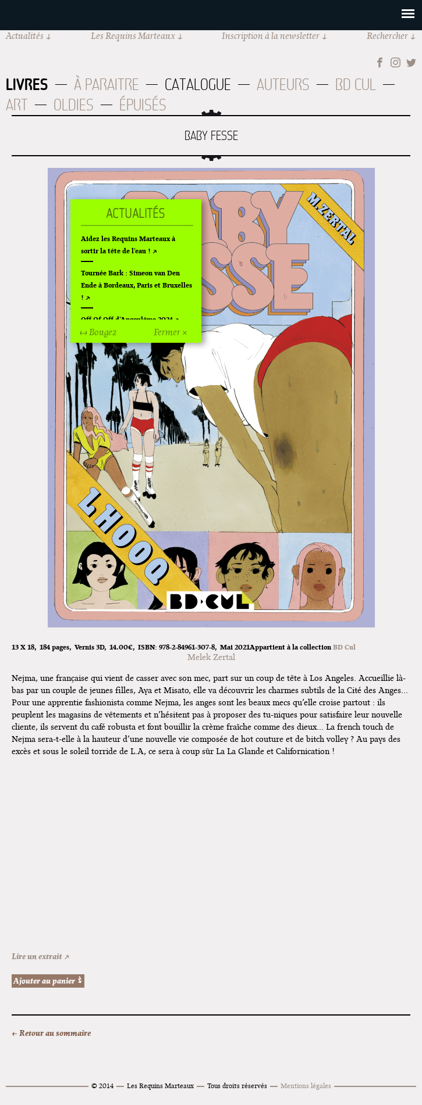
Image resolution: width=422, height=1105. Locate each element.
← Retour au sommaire (51, 1033)
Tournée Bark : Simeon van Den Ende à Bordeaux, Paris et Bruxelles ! (136, 285)
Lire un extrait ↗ (41, 956)
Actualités (25, 35)
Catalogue (198, 84)
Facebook (380, 62)
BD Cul (355, 84)
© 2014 (102, 1085)
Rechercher (387, 35)
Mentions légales (306, 1085)
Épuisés (142, 105)
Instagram (395, 62)
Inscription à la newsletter (271, 35)
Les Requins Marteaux (133, 35)
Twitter (411, 62)
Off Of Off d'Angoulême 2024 (127, 319)
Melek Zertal (211, 657)
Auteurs (283, 84)
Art (17, 105)
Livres (27, 84)
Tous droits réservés (237, 1085)
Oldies (74, 105)
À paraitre (106, 84)
